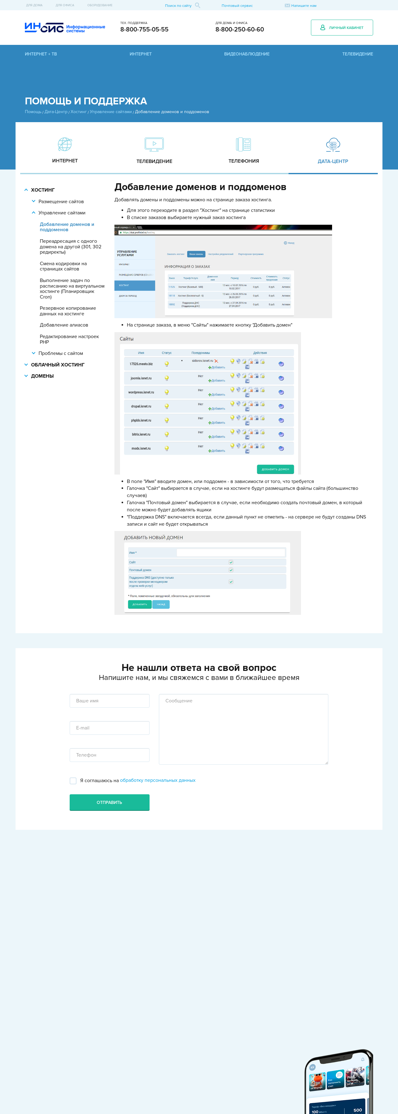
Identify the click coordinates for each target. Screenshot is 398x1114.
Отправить (109, 802)
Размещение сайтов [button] (61, 201)
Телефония (244, 161)
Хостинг (79, 112)
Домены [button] (42, 376)
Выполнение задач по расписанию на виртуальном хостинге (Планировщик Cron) (72, 288)
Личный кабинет (341, 27)
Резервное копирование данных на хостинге (68, 311)
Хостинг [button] (43, 190)
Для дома (34, 5)
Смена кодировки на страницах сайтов (63, 266)
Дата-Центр (55, 112)
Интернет (65, 161)
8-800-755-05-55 (144, 29)
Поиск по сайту (182, 5)
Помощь (33, 112)
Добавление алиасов (64, 325)
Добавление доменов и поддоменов (67, 227)
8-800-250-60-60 (239, 29)
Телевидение (154, 161)
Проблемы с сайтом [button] (61, 353)
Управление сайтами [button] (62, 213)
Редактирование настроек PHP (69, 339)
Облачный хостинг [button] (58, 365)
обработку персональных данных (158, 780)
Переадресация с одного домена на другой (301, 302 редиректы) (70, 246)
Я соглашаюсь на (99, 780)
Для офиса (65, 5)
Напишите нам (304, 5)
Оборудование (100, 5)
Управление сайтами (111, 112)
